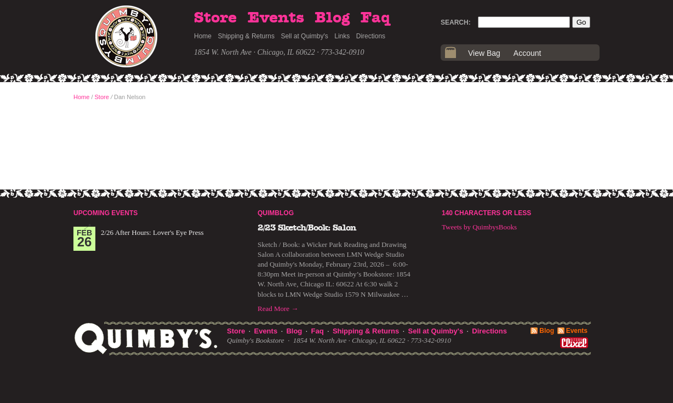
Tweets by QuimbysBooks (479, 227)
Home (203, 36)
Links (342, 36)
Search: (456, 22)
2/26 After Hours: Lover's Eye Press (152, 232)
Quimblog (276, 213)
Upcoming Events (105, 213)
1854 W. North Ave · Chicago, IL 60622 (254, 52)
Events (276, 18)
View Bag (484, 53)
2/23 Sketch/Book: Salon (307, 227)
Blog (332, 18)
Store (215, 18)
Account (527, 53)
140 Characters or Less (486, 213)
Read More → (278, 308)
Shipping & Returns (246, 36)
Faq (375, 18)
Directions (370, 36)
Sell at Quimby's (304, 36)
